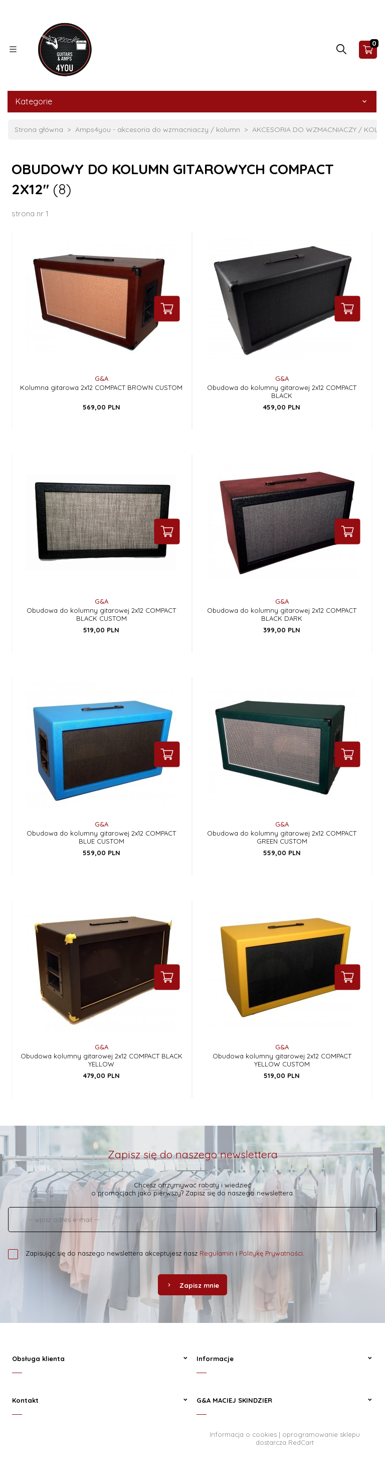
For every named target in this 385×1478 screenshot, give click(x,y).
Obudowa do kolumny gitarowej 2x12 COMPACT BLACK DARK (281, 614)
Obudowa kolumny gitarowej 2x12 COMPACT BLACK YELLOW (101, 1060)
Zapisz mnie (192, 1285)
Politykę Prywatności (271, 1253)
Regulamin (217, 1253)
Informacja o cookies (243, 1434)
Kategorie (192, 101)
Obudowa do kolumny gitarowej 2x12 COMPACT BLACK (281, 391)
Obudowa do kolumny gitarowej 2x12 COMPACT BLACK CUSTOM (101, 614)
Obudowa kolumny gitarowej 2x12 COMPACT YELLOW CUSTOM (282, 1060)
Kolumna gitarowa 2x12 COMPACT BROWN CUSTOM (101, 387)
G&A (101, 378)
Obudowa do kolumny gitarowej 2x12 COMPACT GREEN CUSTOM (281, 837)
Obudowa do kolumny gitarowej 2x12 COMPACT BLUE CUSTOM (101, 837)
